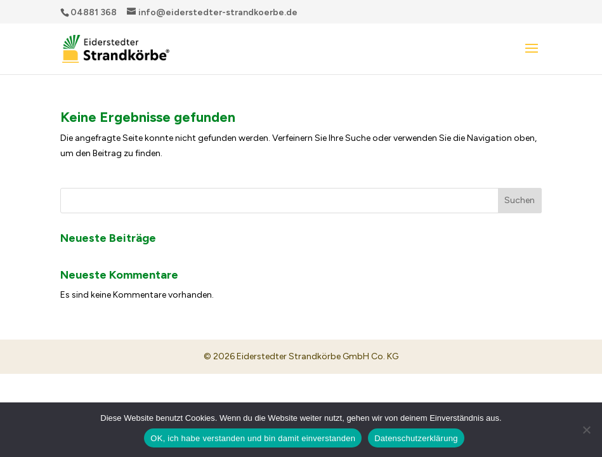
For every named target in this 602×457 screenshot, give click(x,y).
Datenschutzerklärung (415, 438)
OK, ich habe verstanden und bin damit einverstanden (252, 438)
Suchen (519, 200)
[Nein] (586, 429)
